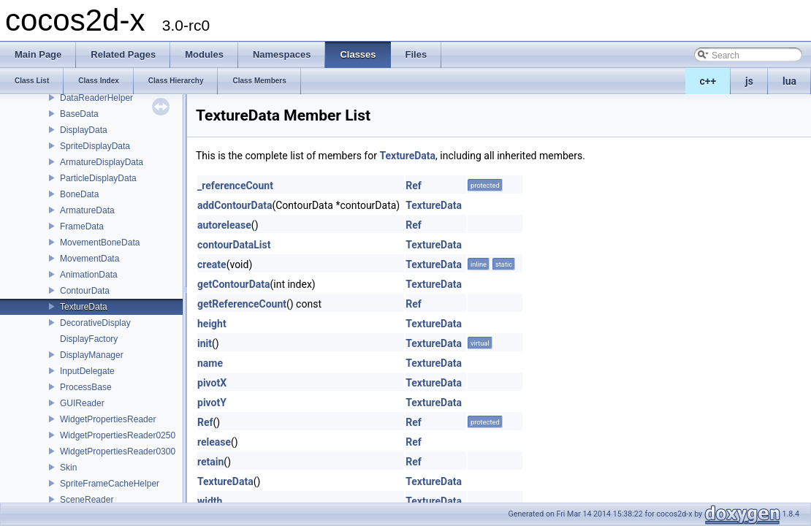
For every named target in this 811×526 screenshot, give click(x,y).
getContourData (233, 284)
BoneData (79, 194)
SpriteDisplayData (95, 146)
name (210, 363)
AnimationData (89, 275)
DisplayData (83, 130)
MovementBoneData (100, 242)
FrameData (82, 226)
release (214, 442)
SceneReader (86, 500)
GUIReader (82, 403)
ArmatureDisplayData (101, 162)
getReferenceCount (241, 304)
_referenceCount (235, 185)
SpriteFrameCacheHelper (109, 484)
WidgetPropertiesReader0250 (117, 435)
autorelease (224, 225)
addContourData (234, 205)
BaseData (79, 114)
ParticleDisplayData (98, 178)
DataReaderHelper (96, 98)
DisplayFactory (89, 339)
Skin (68, 467)
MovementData (89, 259)
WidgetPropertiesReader (108, 419)
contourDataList (234, 245)
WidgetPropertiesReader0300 (117, 451)
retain (210, 462)
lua (789, 81)
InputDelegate (87, 371)
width (209, 501)
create (211, 264)
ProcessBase (86, 387)
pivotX (211, 383)
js (749, 81)
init (204, 343)
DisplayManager (91, 355)
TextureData (83, 307)
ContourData (85, 291)
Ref (414, 185)
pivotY (211, 402)
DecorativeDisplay (95, 323)
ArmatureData (87, 210)
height (211, 323)
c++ (708, 81)
